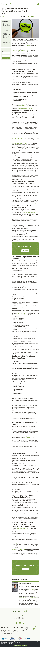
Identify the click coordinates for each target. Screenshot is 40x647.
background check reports (25, 372)
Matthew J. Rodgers (6, 16)
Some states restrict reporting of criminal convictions (22, 143)
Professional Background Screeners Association (27, 598)
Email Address (4, 51)
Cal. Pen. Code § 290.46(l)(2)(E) (22, 313)
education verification (26, 50)
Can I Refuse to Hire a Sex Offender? (6, 37)
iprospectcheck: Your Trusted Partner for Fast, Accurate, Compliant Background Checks (6, 44)
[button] (28, 16)
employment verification (17, 50)
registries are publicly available (29, 212)
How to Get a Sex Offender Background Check (6, 31)
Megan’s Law (24, 272)
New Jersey (34, 272)
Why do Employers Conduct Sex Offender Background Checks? (6, 24)
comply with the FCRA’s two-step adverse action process (27, 203)
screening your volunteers (23, 105)
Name (3, 54)
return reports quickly (17, 543)
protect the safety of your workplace (25, 108)
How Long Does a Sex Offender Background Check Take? (6, 40)
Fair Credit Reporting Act (28, 437)
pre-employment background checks (30, 49)
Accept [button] (24, 645)
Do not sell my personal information (6, 643)
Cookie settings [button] (17, 645)
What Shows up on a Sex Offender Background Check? (6, 28)
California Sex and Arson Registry (18, 307)
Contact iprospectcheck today (18, 549)
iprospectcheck (31, 589)
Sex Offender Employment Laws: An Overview (6, 34)
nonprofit (29, 106)
